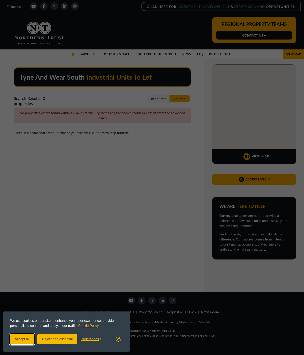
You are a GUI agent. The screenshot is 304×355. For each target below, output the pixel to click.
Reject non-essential (57, 339)
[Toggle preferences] (91, 339)
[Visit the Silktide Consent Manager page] (118, 339)
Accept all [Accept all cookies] (22, 339)
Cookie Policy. (88, 326)
